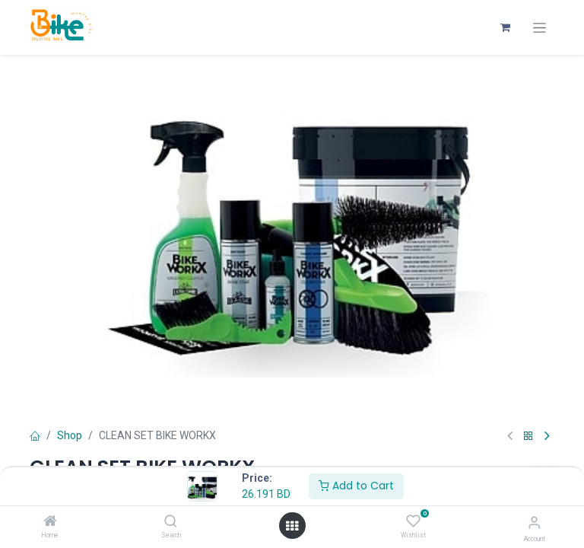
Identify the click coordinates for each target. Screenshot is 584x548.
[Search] (170, 522)
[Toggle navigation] (539, 28)
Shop (69, 435)
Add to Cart (356, 485)
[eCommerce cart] (505, 27)
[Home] (50, 522)
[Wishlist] (413, 521)
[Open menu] (292, 526)
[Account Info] (534, 522)
